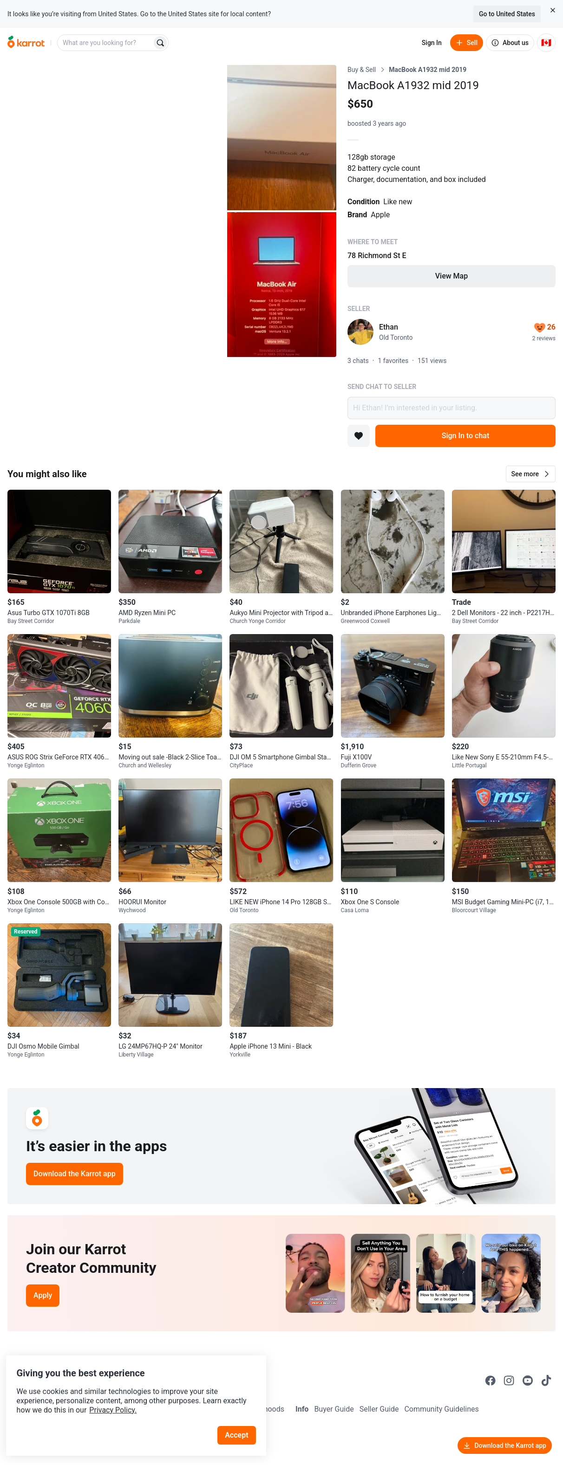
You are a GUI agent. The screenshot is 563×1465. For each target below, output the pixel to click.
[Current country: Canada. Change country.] (546, 42)
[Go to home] (26, 43)
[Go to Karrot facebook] (490, 1380)
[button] (531, 474)
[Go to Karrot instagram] (509, 1380)
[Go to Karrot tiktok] (546, 1380)
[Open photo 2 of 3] (281, 137)
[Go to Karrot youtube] (527, 1380)
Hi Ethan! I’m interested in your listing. (451, 408)
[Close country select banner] (552, 10)
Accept (241, 1418)
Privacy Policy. (126, 1393)
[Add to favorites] (358, 436)
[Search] (160, 42)
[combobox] (105, 42)
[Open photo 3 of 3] (281, 284)
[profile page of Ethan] (360, 332)
